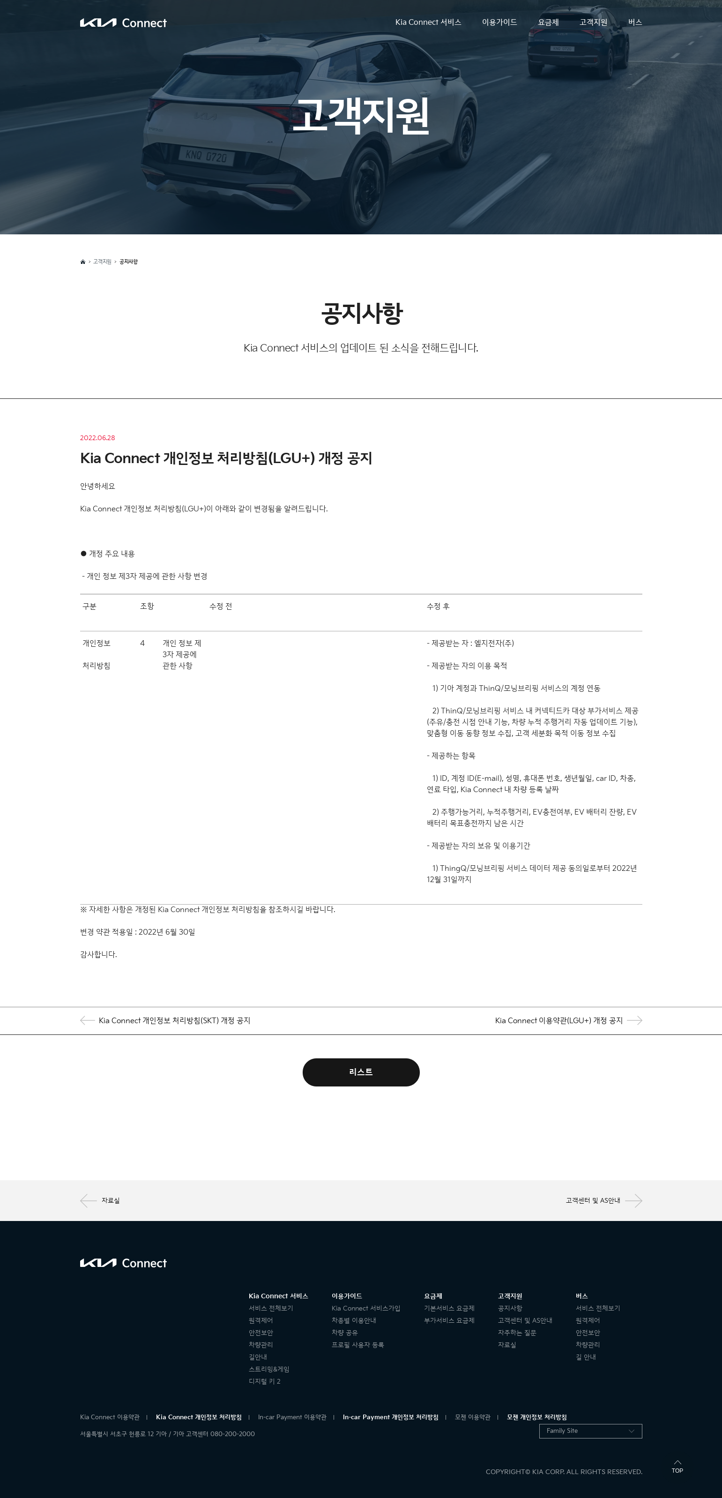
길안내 (258, 1357)
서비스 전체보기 (271, 1308)
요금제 (548, 22)
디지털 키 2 (265, 1382)
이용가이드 (499, 22)
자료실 (100, 1201)
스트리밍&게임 (269, 1369)
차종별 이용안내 (354, 1321)
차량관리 (261, 1345)
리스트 (361, 1072)
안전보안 (261, 1333)
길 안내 (586, 1357)
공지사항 (510, 1308)
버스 (635, 22)
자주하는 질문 (517, 1333)
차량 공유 (345, 1333)
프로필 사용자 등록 (358, 1345)
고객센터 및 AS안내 (604, 1201)
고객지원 (594, 22)
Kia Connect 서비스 (428, 22)
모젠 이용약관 (473, 1417)
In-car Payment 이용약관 (292, 1417)
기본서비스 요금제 (449, 1308)
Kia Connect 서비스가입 (366, 1308)
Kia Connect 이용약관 (110, 1417)
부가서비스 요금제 (449, 1321)
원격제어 (261, 1321)
